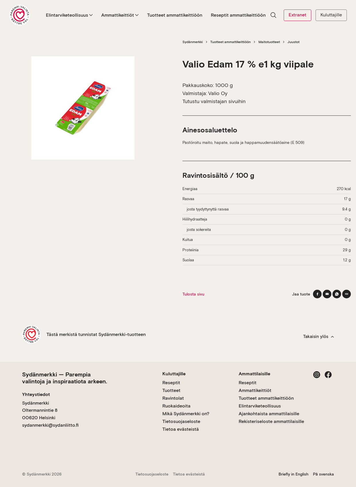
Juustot (293, 42)
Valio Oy (217, 93)
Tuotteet (171, 390)
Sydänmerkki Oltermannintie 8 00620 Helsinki (39, 410)
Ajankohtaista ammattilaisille (269, 413)
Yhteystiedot (36, 394)
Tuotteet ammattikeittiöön (174, 15)
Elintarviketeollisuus (69, 15)
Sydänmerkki (192, 42)
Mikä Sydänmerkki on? (185, 413)
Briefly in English (293, 474)
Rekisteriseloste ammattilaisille (271, 421)
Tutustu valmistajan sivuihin (214, 101)
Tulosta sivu (193, 294)
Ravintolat (173, 398)
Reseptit (171, 382)
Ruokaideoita (176, 406)
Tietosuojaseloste (181, 421)
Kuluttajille (331, 15)
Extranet (297, 15)
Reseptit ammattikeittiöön (238, 15)
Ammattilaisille (254, 373)
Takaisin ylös (318, 336)
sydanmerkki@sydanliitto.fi (50, 425)
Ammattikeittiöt (120, 15)
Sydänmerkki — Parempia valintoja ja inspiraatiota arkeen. (64, 378)
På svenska (323, 474)
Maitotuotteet (269, 42)
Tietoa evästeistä (180, 429)
